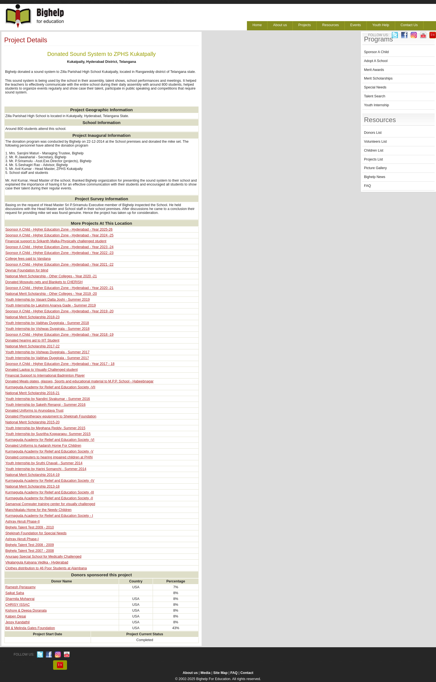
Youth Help (380, 25)
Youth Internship (376, 105)
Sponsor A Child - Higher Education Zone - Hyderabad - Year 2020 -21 (59, 288)
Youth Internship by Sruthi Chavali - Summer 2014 (43, 463)
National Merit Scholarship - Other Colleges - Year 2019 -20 (51, 294)
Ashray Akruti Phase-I (22, 539)
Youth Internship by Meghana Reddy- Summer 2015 (45, 428)
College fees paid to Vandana (28, 259)
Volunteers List (375, 142)
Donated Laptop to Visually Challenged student (41, 370)
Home (257, 25)
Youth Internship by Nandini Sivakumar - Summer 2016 (47, 399)
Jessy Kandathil (17, 622)
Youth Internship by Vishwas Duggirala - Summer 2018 (47, 329)
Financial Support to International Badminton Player (45, 375)
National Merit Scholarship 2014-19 (32, 475)
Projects (304, 25)
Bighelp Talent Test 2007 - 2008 (29, 551)
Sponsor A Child (376, 52)
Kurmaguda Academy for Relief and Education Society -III (49, 492)
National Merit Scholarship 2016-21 (32, 393)
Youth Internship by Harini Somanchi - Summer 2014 (45, 469)
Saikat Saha (14, 593)
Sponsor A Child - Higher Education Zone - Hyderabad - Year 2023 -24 (59, 247)
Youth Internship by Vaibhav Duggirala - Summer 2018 (47, 323)
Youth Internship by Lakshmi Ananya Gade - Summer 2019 (50, 305)
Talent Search (374, 96)
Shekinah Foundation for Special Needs (35, 533)
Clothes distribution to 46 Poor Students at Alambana (46, 568)
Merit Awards (374, 70)
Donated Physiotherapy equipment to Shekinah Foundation (50, 416)
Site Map (220, 673)
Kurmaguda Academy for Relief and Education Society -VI (49, 440)
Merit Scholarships (378, 78)
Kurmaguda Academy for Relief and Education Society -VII (50, 387)
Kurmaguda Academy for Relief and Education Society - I (49, 516)
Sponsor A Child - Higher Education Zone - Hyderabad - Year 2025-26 (59, 229)
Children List (373, 150)
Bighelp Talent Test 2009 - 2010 (29, 527)
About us (280, 25)
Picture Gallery (375, 168)
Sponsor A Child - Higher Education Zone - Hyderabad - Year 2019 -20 (59, 311)
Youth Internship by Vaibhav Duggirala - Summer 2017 (47, 358)
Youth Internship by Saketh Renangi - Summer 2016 (45, 405)
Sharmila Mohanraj (19, 599)
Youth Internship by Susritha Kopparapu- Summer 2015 (48, 434)
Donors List (373, 133)
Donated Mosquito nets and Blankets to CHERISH (44, 282)
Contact (247, 673)
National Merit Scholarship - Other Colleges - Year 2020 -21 (51, 276)
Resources (330, 25)
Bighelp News (374, 177)
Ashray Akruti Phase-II (22, 521)
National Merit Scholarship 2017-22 (32, 346)
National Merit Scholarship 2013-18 (32, 486)
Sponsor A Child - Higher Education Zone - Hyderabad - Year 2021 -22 (59, 264)
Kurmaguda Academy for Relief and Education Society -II (49, 498)
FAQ (367, 186)
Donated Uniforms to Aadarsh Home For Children (43, 446)
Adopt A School (376, 61)
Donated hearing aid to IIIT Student (32, 340)
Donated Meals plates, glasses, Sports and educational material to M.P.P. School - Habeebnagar (79, 381)
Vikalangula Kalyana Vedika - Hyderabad (36, 562)
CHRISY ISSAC (17, 605)
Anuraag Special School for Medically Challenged (43, 557)
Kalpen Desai (15, 616)
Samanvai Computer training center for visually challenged (50, 504)
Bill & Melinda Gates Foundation (30, 628)
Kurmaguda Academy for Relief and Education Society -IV (49, 481)
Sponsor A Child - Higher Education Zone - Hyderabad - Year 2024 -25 (59, 235)
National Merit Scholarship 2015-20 (32, 422)
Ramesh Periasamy (20, 587)
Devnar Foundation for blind (26, 270)
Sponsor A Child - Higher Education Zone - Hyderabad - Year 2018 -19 (59, 335)
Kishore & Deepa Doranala (26, 610)
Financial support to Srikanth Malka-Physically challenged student (55, 241)
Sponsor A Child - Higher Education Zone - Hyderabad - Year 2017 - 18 (60, 364)
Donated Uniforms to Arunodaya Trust (34, 410)
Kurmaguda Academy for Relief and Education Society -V (49, 451)
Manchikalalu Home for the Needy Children (38, 510)
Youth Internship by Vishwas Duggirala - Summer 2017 (47, 352)
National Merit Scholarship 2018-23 (32, 317)
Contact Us (409, 25)
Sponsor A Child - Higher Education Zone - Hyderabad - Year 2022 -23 (59, 253)
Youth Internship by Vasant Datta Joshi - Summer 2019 (47, 300)
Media (205, 673)
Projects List (373, 159)
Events (355, 25)
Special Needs (375, 87)
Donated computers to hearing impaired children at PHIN (49, 457)
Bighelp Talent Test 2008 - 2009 (29, 545)
